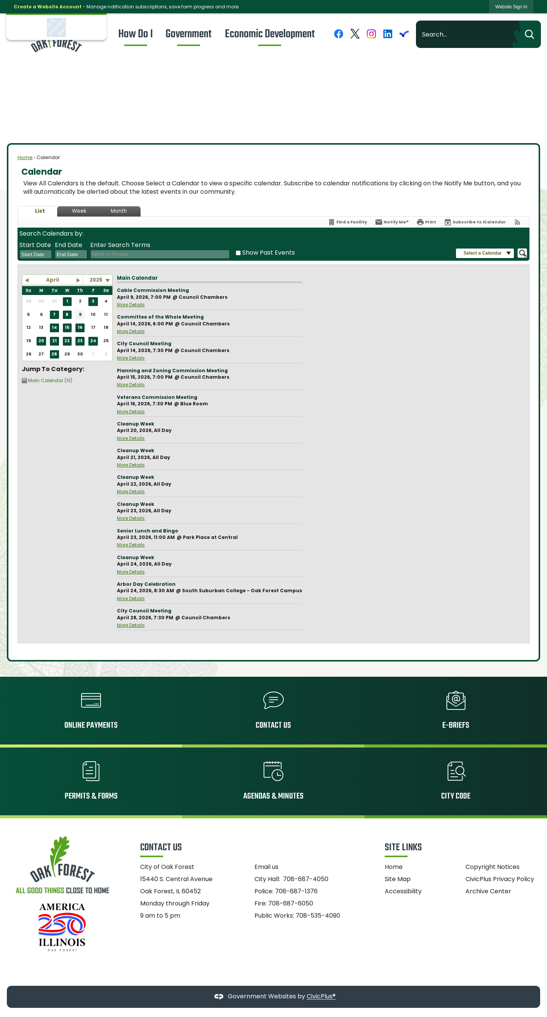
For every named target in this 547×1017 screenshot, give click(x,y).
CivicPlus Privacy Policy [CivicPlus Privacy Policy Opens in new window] (499, 879)
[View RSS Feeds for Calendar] (517, 222)
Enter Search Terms (120, 245)
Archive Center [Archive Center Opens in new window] (488, 891)
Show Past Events (268, 252)
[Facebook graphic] (338, 33)
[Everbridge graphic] (404, 33)
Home (25, 157)
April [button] (52, 280)
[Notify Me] (392, 222)
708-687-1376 (296, 891)
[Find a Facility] (347, 222)
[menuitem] (135, 34)
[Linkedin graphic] (387, 33)
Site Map (398, 879)
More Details (131, 304)
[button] (527, 34)
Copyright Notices (492, 866)
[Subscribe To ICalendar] (475, 222)
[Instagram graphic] (371, 33)
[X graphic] (355, 33)
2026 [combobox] (96, 280)
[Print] (426, 222)
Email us (266, 866)
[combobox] (35, 254)
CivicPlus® (321, 996)
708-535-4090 (318, 915)
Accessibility (403, 891)
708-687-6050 (290, 903)
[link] (511, 6)
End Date (68, 245)
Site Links (403, 848)
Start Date (35, 245)
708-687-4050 (305, 879)
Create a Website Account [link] (48, 6)
